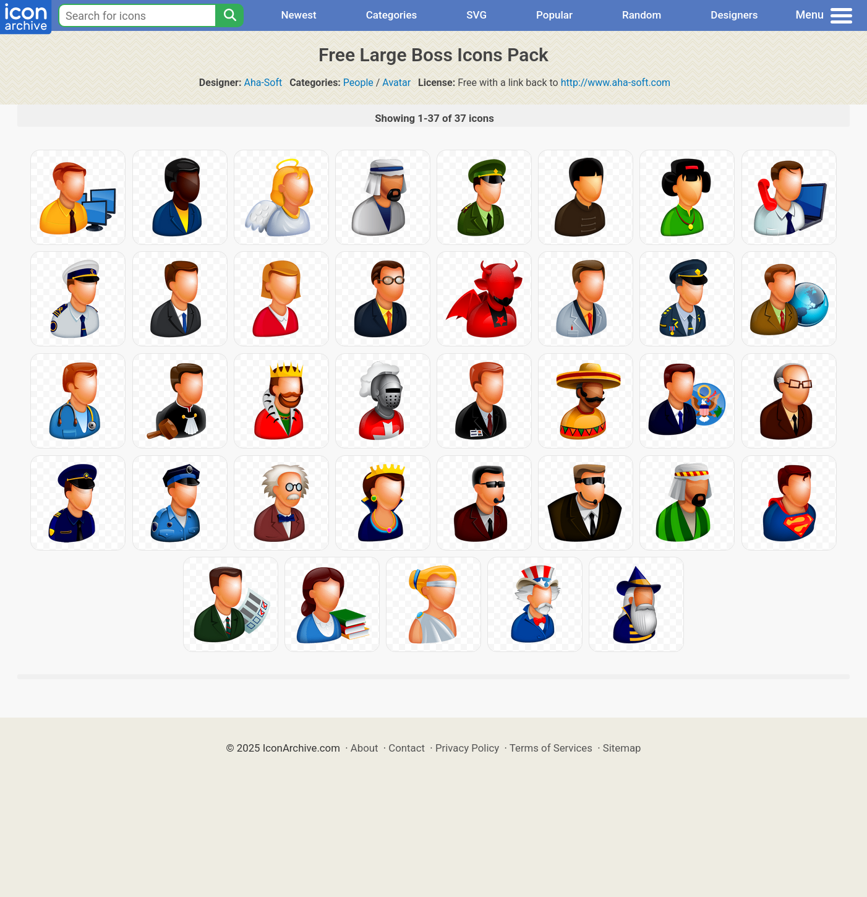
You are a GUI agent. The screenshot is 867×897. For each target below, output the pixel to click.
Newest (298, 15)
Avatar (396, 82)
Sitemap (622, 748)
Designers (734, 15)
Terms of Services (551, 748)
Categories (391, 15)
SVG (476, 15)
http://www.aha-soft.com (615, 82)
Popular (554, 15)
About (364, 748)
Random (641, 15)
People (358, 82)
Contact (406, 748)
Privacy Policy (467, 748)
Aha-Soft (263, 82)
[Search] (229, 15)
